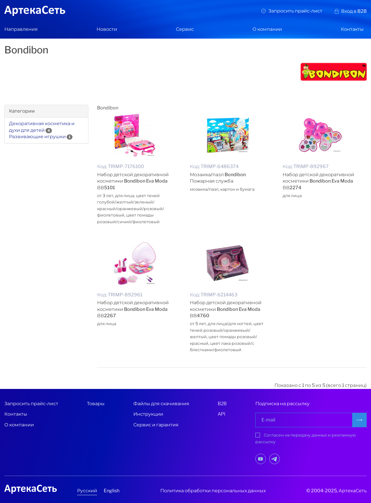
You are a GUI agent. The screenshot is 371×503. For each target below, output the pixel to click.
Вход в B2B (354, 11)
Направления (21, 29)
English (111, 490)
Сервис (185, 29)
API (221, 414)
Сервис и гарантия (156, 425)
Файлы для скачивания (161, 403)
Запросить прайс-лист (295, 11)
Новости (107, 29)
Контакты (352, 29)
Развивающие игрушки (37, 136)
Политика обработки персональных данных (213, 490)
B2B (222, 403)
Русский (87, 490)
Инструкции (148, 414)
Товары (96, 403)
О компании (267, 29)
